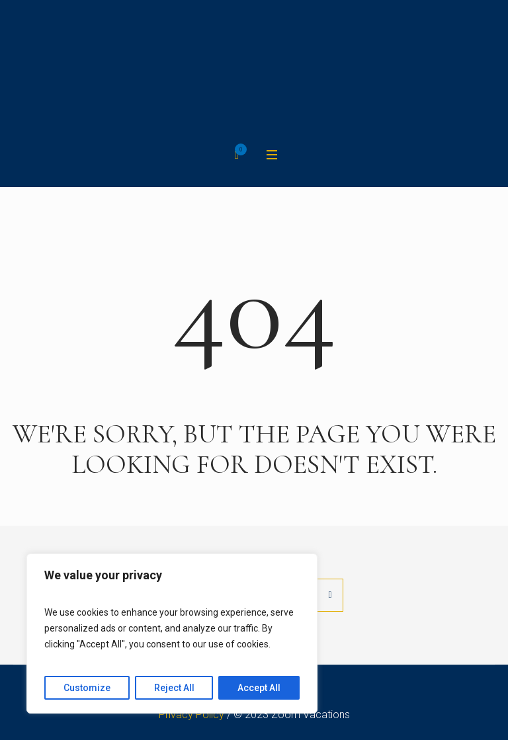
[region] (172, 634)
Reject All (174, 687)
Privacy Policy (191, 714)
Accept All (258, 687)
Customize (87, 687)
